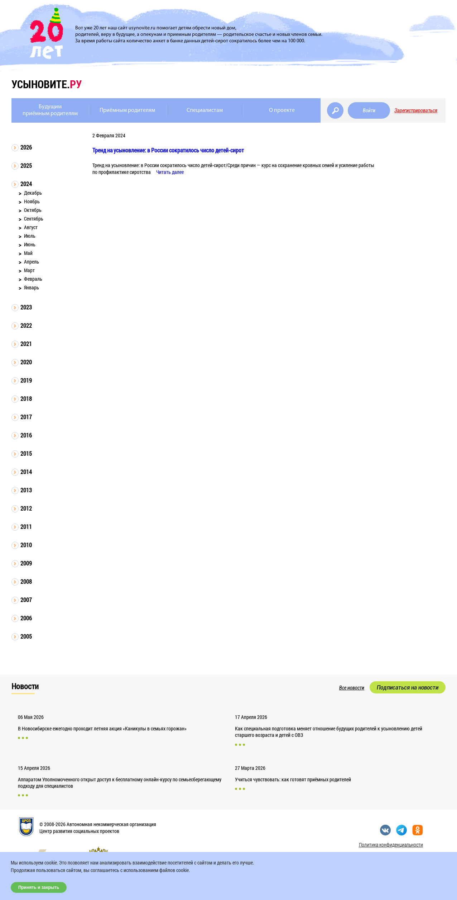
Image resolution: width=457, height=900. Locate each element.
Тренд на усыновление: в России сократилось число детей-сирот (168, 150)
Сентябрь (33, 218)
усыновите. (46, 84)
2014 (26, 471)
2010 (26, 545)
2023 (26, 307)
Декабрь (33, 192)
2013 (26, 490)
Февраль (33, 278)
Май (28, 253)
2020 (26, 362)
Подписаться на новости (407, 687)
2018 (26, 398)
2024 (26, 184)
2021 (26, 343)
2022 (26, 325)
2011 (26, 526)
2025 (26, 165)
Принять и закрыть (38, 887)
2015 (26, 453)
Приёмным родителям (127, 110)
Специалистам (205, 110)
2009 (26, 563)
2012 (26, 508)
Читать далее (170, 172)
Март (29, 270)
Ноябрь (32, 201)
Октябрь (33, 210)
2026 (26, 147)
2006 (26, 618)
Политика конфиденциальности (391, 844)
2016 (26, 435)
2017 (26, 417)
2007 (26, 599)
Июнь (29, 244)
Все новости (351, 688)
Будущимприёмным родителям (50, 110)
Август (31, 227)
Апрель (31, 261)
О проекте (282, 110)
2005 (26, 636)
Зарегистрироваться (415, 110)
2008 (26, 581)
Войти (369, 110)
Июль (29, 235)
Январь (31, 287)
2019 (26, 380)
